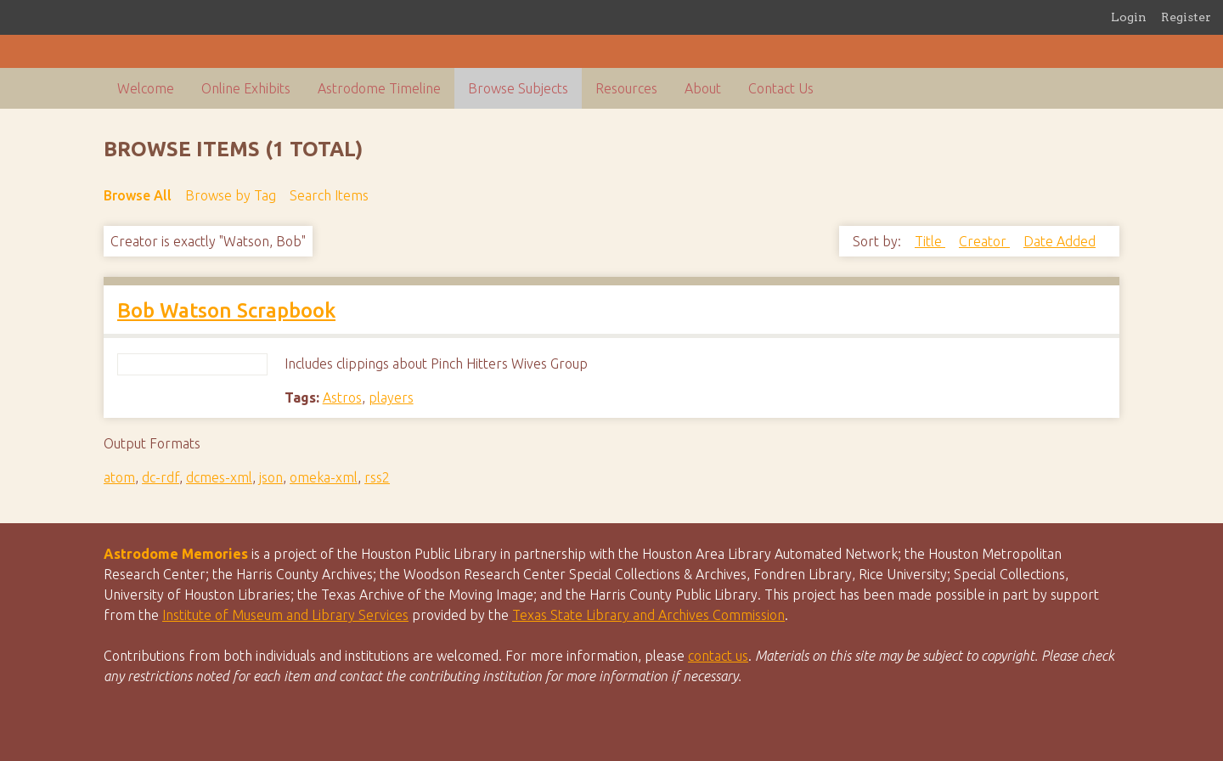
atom (119, 477)
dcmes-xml (219, 477)
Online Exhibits (245, 88)
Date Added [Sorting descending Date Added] (1059, 241)
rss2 (377, 477)
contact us (718, 655)
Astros (342, 397)
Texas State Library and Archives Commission (648, 615)
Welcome (145, 88)
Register (1186, 17)
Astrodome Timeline (379, 88)
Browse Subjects (518, 88)
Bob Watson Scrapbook (226, 310)
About (703, 88)
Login (1129, 17)
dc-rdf (160, 477)
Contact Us (781, 88)
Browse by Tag (230, 195)
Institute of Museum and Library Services (285, 615)
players (391, 397)
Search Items (329, 195)
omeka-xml (324, 477)
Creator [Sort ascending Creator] (984, 241)
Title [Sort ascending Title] (930, 241)
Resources (626, 88)
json (271, 477)
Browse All (138, 195)
